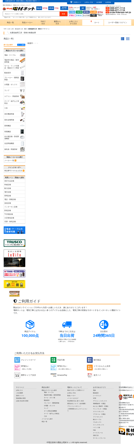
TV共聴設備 (8, 214)
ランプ (46, 408)
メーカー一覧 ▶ (10, 160)
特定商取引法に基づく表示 (75, 401)
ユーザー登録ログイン (117, 22)
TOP (5, 29)
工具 (8, 29)
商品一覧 (10, 22)
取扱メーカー (27, 22)
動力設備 (7, 188)
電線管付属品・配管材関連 (52, 395)
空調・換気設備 (10, 221)
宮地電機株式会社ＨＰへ (126, 390)
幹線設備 (7, 185)
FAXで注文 (43, 22)
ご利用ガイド (77, 2)
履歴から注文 (57, 22)
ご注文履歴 (19, 393)
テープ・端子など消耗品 (51, 413)
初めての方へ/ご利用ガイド (75, 390)
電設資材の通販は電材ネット (67, 442)
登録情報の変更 (21, 398)
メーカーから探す (47, 419)
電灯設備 (7, 192)
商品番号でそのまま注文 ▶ (14, 171)
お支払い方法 (89, 2)
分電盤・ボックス (49, 405)
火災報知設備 (9, 218)
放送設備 (7, 203)
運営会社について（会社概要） (77, 403)
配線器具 (47, 400)
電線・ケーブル (49, 392)
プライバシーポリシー (74, 406)
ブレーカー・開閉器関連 (51, 403)
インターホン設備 (10, 207)
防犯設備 (7, 210)
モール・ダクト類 (49, 397)
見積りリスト (20, 395)
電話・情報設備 (10, 199)
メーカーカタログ (72, 398)
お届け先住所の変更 (22, 401)
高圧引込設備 (9, 181)
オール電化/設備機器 (50, 411)
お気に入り (19, 390)
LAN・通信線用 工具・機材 (19, 29)
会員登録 (108, 2)
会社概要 (99, 2)
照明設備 (7, 196)
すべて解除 (21, 45)
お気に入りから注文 (73, 22)
